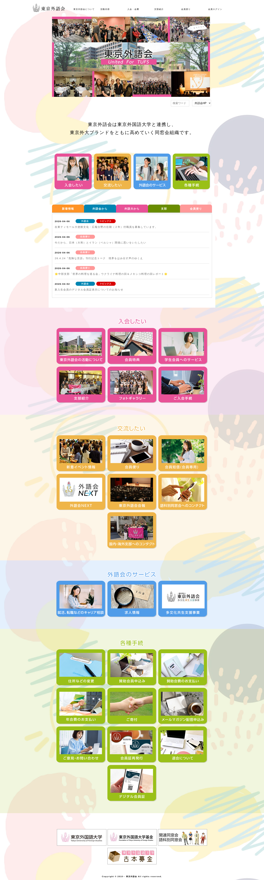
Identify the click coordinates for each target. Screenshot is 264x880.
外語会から (100, 208)
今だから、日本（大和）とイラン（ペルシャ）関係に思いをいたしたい (100, 242)
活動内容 (105, 9)
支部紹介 (159, 9)
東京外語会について (84, 9)
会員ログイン (215, 9)
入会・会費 (133, 9)
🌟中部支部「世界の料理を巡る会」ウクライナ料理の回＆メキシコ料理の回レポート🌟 (111, 273)
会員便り (186, 9)
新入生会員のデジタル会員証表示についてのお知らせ (89, 289)
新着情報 (68, 208)
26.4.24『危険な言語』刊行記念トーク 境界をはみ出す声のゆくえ (99, 258)
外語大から (132, 208)
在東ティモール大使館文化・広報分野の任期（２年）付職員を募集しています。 (106, 226)
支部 (164, 208)
